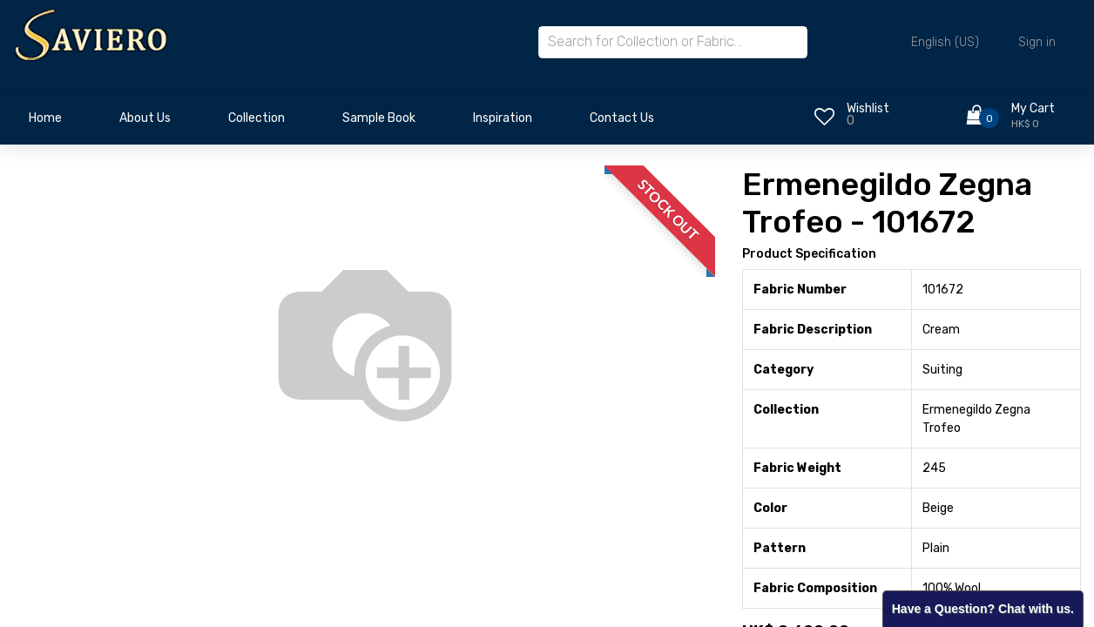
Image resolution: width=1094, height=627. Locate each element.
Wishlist (868, 108)
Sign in (1037, 42)
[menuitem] (45, 122)
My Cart (1033, 108)
